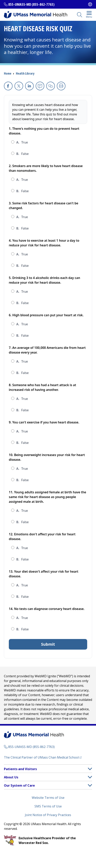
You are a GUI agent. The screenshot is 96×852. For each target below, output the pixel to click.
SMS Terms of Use (48, 806)
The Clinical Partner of (43, 757)
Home (7, 73)
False (22, 154)
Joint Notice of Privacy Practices (48, 815)
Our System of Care (19, 785)
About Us (11, 777)
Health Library (25, 73)
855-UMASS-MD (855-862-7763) (31, 4)
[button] (90, 769)
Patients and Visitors (20, 769)
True (22, 142)
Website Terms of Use (48, 797)
